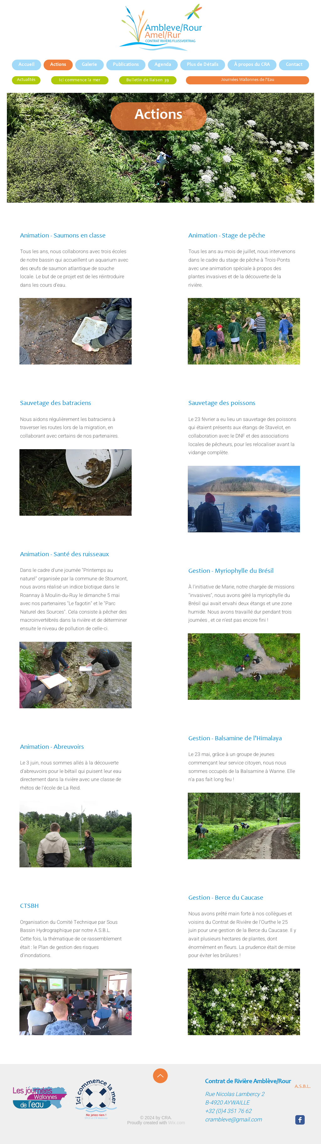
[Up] (160, 1075)
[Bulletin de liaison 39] (147, 80)
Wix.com (176, 1122)
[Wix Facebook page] (300, 1120)
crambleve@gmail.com (233, 1119)
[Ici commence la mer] (79, 80)
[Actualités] (26, 80)
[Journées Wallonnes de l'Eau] (247, 80)
